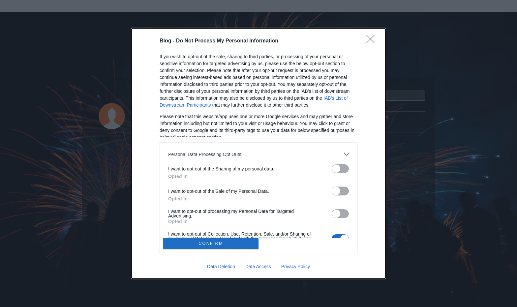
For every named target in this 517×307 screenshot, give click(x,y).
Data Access (258, 266)
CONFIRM (210, 243)
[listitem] (258, 154)
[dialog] (258, 153)
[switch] (340, 168)
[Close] (372, 41)
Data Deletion (221, 266)
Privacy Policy (295, 266)
